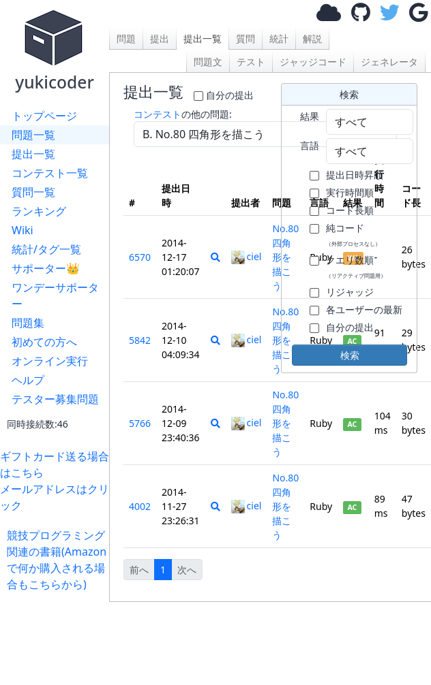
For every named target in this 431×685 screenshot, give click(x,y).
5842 (140, 340)
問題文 (208, 61)
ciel (246, 256)
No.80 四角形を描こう (285, 423)
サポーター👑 (46, 268)
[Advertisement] (58, 635)
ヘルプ (28, 379)
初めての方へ (44, 341)
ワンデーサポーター (55, 295)
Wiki (22, 230)
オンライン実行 (50, 360)
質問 (245, 38)
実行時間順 (350, 192)
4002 (140, 506)
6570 (140, 257)
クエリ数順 (356, 266)
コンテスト (157, 114)
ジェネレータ (389, 61)
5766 (140, 423)
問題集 (28, 322)
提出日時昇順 (354, 174)
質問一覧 (33, 192)
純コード (353, 234)
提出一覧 (33, 153)
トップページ (44, 115)
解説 (312, 38)
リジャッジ (350, 291)
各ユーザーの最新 (364, 309)
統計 (278, 38)
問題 (126, 38)
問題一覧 (33, 134)
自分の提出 (230, 95)
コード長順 (350, 210)
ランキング (39, 211)
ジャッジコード (313, 61)
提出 (159, 38)
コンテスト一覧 (50, 172)
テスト (251, 61)
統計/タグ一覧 (46, 249)
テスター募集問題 (55, 399)
